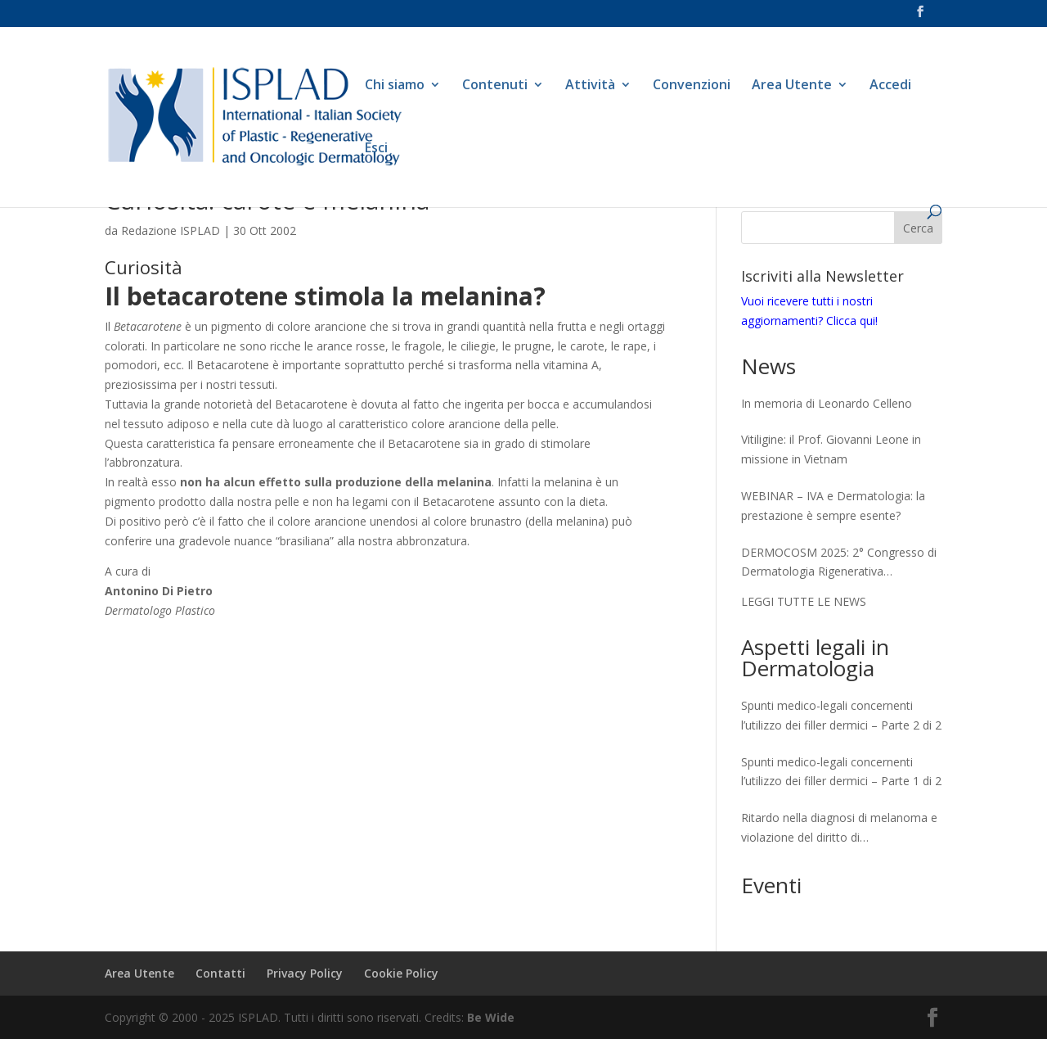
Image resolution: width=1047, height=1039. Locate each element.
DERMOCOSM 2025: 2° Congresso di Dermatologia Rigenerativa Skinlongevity (839, 563)
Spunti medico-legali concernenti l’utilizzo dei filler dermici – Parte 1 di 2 (841, 771)
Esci (376, 149)
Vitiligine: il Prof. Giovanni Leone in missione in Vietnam (831, 449)
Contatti (220, 973)
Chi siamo (395, 86)
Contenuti (495, 86)
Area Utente (792, 86)
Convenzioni (691, 86)
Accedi (890, 86)
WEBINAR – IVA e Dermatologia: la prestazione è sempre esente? (833, 505)
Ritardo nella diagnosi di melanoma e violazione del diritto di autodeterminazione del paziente (839, 828)
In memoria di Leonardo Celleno (826, 403)
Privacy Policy (305, 973)
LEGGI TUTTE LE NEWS (803, 601)
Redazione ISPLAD (170, 230)
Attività (590, 86)
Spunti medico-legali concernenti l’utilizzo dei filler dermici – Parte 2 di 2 (841, 715)
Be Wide (491, 1017)
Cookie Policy (401, 973)
